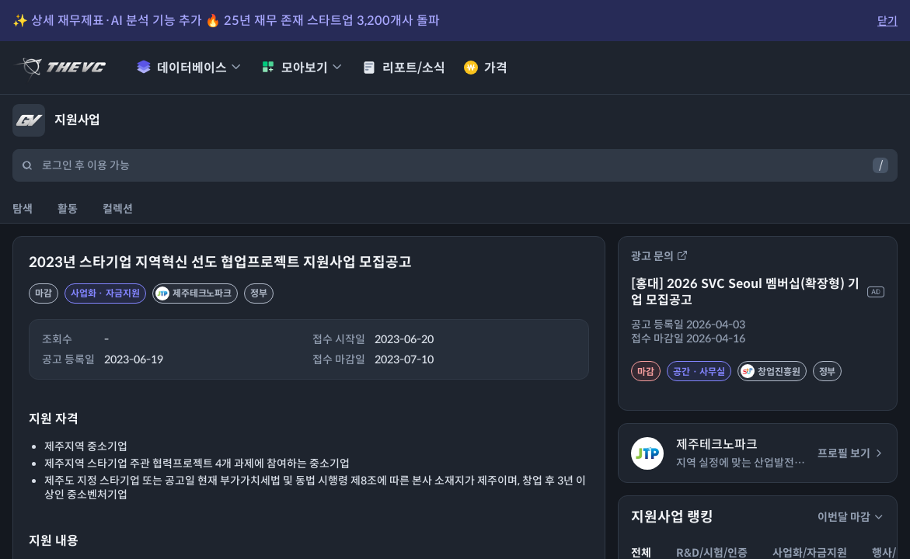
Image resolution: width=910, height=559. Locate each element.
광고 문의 (659, 256)
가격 (485, 68)
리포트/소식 (403, 68)
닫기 (887, 21)
